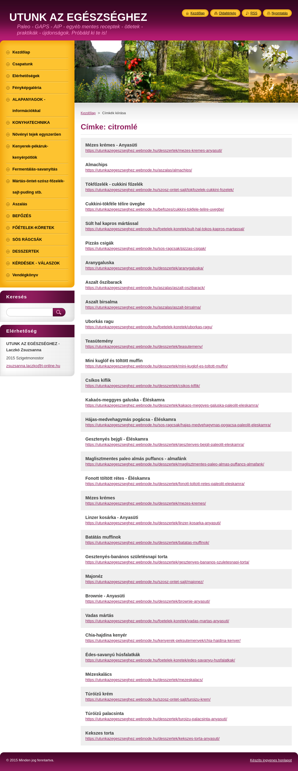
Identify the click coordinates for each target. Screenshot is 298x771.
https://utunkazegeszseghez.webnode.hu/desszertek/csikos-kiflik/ (142, 385)
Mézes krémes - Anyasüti (111, 145)
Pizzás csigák (99, 243)
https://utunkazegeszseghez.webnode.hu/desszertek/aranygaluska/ (144, 268)
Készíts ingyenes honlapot (271, 760)
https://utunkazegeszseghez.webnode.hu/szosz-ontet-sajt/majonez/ (144, 581)
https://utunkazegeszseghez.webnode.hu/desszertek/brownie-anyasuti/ (147, 601)
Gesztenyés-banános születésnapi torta (126, 556)
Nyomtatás (280, 13)
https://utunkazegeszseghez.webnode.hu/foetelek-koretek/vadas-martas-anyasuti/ (157, 621)
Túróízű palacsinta (104, 713)
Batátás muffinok (103, 537)
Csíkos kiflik (98, 380)
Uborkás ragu (99, 321)
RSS (254, 13)
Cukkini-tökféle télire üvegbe (115, 203)
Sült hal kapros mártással (111, 223)
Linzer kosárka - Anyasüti (111, 517)
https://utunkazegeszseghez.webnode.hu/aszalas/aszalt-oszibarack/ (145, 287)
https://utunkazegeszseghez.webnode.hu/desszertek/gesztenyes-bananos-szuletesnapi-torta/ (167, 562)
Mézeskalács (98, 674)
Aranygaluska (99, 262)
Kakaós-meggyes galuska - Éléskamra (125, 399)
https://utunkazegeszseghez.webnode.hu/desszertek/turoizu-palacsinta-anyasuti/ (156, 719)
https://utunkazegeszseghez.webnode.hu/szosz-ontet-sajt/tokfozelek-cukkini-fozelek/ (159, 189)
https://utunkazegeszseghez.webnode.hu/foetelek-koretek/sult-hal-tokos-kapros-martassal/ (164, 229)
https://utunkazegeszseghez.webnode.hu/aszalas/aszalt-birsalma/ (143, 307)
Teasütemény (99, 341)
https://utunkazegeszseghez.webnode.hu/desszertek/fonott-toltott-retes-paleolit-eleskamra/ (165, 483)
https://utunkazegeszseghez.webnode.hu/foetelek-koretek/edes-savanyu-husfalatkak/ (160, 660)
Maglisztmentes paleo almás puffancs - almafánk (135, 458)
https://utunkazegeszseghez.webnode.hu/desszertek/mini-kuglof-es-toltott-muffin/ (156, 366)
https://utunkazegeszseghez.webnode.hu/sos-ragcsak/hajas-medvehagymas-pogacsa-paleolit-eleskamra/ (178, 425)
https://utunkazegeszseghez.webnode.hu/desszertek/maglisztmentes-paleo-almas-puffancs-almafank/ (174, 464)
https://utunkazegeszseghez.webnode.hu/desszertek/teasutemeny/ (144, 346)
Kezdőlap (88, 113)
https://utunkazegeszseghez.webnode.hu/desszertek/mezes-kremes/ (145, 503)
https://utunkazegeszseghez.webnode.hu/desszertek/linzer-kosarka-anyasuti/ (153, 523)
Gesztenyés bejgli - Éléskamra (116, 439)
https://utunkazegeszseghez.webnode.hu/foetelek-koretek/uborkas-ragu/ (148, 327)
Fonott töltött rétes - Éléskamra (117, 478)
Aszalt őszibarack (103, 282)
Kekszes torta (99, 733)
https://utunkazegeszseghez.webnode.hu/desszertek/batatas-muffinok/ (147, 542)
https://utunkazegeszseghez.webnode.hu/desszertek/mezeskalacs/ (144, 679)
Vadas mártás (99, 615)
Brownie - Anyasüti (105, 595)
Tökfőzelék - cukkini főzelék (114, 184)
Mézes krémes (100, 497)
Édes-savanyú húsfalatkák (112, 654)
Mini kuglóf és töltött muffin (114, 360)
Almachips (96, 164)
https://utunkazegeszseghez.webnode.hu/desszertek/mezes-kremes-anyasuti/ (153, 150)
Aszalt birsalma (101, 301)
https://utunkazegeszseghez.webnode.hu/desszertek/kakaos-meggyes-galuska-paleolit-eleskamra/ (172, 405)
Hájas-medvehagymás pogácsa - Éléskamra (130, 419)
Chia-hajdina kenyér (106, 635)
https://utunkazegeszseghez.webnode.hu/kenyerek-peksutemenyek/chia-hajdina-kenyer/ (163, 640)
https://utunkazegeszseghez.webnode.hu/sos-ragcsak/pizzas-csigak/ (145, 248)
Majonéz (94, 576)
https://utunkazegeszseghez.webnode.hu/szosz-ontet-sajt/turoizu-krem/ (147, 699)
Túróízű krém (99, 693)
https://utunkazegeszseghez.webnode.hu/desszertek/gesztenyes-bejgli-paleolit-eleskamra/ (164, 444)
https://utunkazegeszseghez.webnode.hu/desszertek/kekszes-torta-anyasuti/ (152, 738)
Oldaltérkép (227, 13)
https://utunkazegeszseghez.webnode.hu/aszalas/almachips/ (138, 170)
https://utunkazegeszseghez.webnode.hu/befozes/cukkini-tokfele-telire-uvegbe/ (154, 209)
